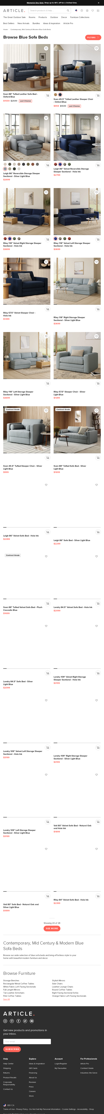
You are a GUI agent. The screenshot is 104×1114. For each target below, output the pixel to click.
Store (31, 1095)
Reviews (32, 1081)
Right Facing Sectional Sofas (65, 992)
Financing (33, 1072)
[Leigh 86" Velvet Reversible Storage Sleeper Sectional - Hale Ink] (77, 136)
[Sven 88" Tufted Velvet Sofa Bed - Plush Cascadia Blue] (26, 574)
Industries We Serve (88, 1072)
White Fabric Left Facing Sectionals (19, 985)
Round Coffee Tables (62, 989)
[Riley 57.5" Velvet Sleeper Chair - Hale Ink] (26, 280)
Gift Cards (33, 1067)
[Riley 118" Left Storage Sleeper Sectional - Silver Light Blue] (26, 354)
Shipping (7, 1067)
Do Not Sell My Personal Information (44, 1108)
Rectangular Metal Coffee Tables (18, 982)
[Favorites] (93, 11)
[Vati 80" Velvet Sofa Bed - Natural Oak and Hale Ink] (77, 792)
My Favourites (60, 1067)
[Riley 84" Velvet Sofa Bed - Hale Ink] (77, 867)
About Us (33, 1076)
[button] (81, 10)
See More (52, 927)
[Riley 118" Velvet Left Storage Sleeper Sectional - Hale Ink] (77, 210)
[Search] (47, 10)
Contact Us (8, 1088)
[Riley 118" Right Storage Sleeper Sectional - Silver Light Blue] (77, 280)
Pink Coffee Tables (12, 995)
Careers (32, 1090)
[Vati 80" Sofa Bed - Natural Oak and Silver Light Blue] (26, 867)
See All (6, 998)
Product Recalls (9, 1076)
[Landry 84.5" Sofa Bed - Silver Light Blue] (26, 644)
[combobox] (76, 10)
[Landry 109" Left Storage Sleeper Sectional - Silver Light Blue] (26, 792)
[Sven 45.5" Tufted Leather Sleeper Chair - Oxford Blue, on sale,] (77, 66)
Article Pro (84, 1063)
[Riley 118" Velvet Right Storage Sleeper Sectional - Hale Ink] (26, 210)
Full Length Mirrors (11, 989)
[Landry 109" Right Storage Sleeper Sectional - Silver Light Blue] (77, 718)
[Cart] (98, 11)
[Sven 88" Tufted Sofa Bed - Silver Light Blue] (77, 428)
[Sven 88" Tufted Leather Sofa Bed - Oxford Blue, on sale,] (26, 66)
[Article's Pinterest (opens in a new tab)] (12, 1020)
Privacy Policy (22, 1108)
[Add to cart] (47, 94)
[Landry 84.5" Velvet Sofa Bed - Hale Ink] (77, 574)
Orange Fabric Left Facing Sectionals (69, 995)
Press (31, 1086)
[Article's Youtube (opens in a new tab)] (32, 1020)
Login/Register (61, 1063)
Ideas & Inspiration (37, 1063)
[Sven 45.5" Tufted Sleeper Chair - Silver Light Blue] (26, 428)
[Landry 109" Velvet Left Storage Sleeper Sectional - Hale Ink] (26, 718)
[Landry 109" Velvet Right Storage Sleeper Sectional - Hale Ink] (77, 644)
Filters (93, 36)
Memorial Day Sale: (35, 3)
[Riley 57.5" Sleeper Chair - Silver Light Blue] (77, 354)
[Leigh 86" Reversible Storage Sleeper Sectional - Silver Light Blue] (26, 136)
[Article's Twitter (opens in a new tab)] (25, 1020)
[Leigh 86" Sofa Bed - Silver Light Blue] (77, 503)
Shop (91, 1108)
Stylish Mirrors (58, 979)
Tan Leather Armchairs (13, 992)
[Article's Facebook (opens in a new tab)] (18, 1020)
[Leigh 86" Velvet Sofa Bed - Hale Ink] (26, 503)
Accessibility (82, 1108)
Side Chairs (57, 982)
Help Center (8, 1063)
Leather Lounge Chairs (62, 985)
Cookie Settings (69, 1108)
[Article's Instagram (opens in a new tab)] (5, 1020)
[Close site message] (98, 3)
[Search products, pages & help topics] (67, 10)
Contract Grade (86, 1067)
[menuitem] (14, 17)
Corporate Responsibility (9, 1082)
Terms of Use (9, 1108)
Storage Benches (11, 979)
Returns (6, 1072)
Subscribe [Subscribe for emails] (12, 1048)
